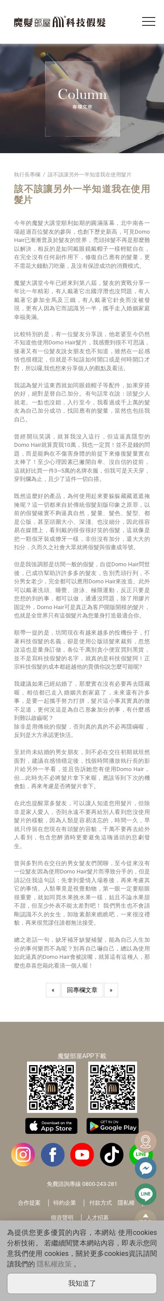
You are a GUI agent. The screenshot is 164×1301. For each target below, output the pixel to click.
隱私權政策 (54, 1264)
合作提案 (29, 1202)
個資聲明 (62, 1217)
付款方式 (100, 1202)
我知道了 (82, 1283)
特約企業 (64, 1202)
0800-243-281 (99, 1184)
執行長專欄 (27, 175)
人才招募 (97, 1217)
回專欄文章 (82, 989)
